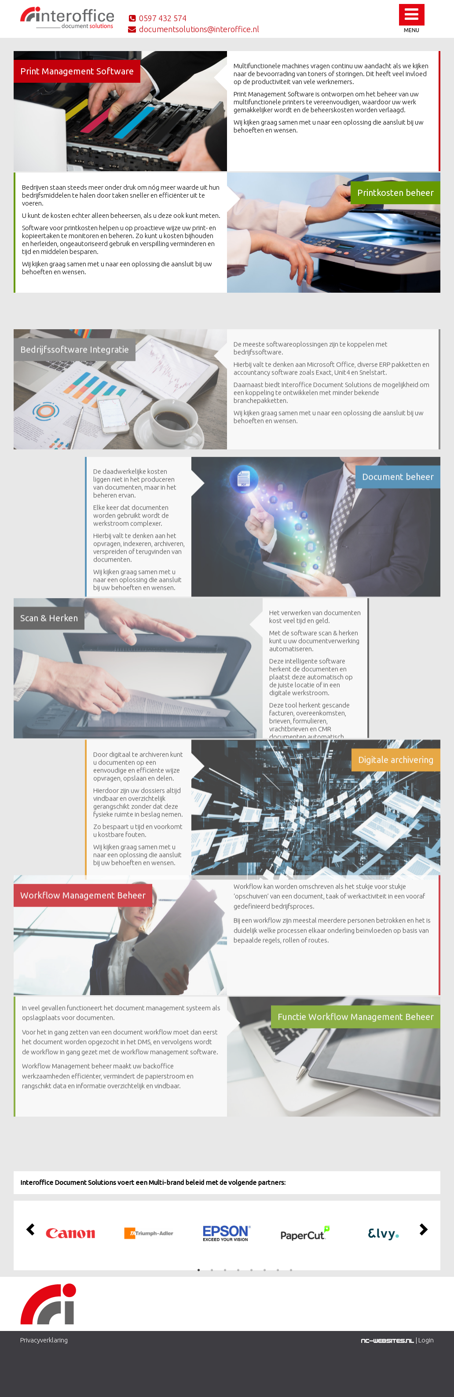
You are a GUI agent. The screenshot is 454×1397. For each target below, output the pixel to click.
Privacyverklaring (44, 1340)
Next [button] (422, 1228)
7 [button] (277, 1270)
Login (426, 1340)
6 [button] (264, 1270)
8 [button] (290, 1270)
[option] (70, 1233)
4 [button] (238, 1270)
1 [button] (198, 1270)
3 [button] (224, 1270)
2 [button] (211, 1270)
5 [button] (251, 1270)
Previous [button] (31, 1228)
